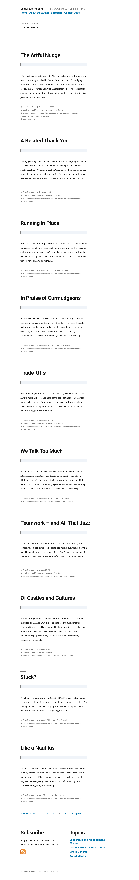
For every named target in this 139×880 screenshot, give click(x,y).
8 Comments (28, 351)
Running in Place (39, 223)
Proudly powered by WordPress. (48, 871)
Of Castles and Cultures (47, 598)
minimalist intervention (40, 116)
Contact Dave (72, 12)
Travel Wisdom (78, 856)
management (25, 116)
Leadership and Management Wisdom (37, 110)
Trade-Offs (33, 373)
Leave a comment (29, 119)
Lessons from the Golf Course (87, 847)
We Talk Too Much (41, 451)
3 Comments (28, 201)
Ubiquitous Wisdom (31, 8)
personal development (72, 198)
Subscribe (56, 12)
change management (31, 113)
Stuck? (28, 677)
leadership (44, 113)
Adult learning (28, 198)
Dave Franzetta (28, 107)
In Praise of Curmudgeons (50, 298)
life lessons (73, 113)
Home (23, 12)
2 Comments (28, 276)
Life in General (58, 110)
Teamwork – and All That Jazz (55, 523)
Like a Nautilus (37, 748)
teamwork (54, 576)
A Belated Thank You (44, 140)
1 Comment (68, 656)
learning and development (58, 113)
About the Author (39, 12)
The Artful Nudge (40, 55)
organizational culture (51, 656)
